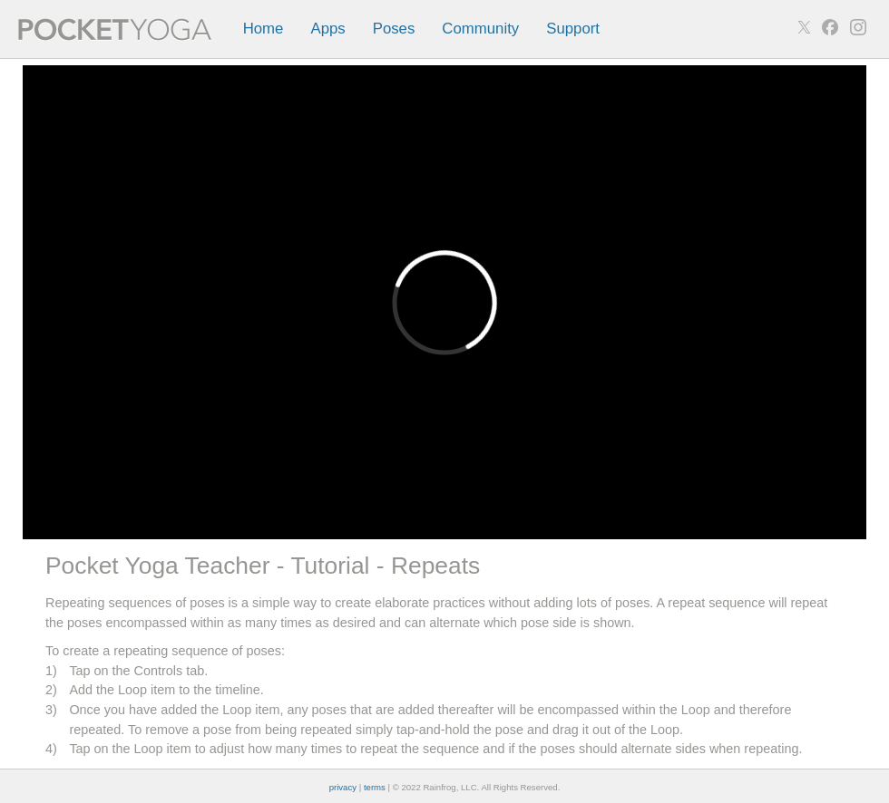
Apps (327, 28)
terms (375, 787)
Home (263, 28)
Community (480, 28)
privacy (343, 787)
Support (573, 28)
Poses (394, 28)
